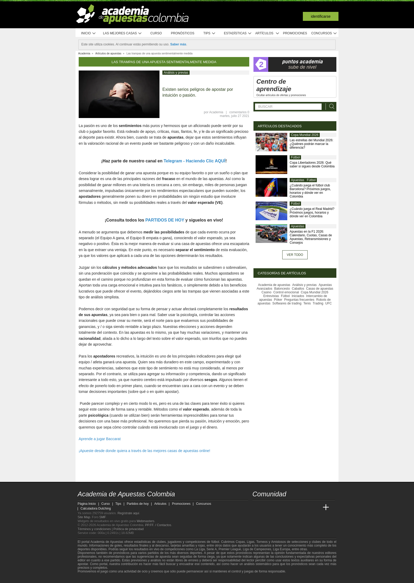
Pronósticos (182, 33)
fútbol (215, 542)
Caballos (298, 288)
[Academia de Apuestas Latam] (306, 507)
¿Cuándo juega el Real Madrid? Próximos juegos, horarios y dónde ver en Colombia (312, 212)
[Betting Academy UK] (316, 507)
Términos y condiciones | (96, 529)
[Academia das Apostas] (266, 507)
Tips (209, 33)
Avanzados (264, 288)
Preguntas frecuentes (299, 300)
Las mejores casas (122, 33)
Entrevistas (271, 296)
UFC (328, 303)
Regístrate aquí (128, 513)
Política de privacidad (129, 529)
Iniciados (298, 296)
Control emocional (286, 292)
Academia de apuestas (274, 285)
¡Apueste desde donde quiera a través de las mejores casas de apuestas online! (144, 451)
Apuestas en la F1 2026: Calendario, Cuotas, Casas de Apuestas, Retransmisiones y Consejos (311, 237)
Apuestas (297, 180)
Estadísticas (238, 33)
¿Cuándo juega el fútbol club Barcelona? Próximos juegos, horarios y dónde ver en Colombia (310, 191)
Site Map (84, 517)
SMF (102, 517)
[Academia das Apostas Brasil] (276, 507)
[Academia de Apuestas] (296, 507)
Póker (278, 300)
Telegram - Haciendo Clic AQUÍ (194, 161)
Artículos (267, 33)
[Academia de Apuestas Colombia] (256, 507)
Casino (266, 292)
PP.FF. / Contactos (158, 525)
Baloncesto (282, 288)
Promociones (295, 33)
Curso (156, 33)
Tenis (307, 303)
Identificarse (321, 16)
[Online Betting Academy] (286, 507)
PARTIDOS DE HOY (164, 220)
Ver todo (295, 255)
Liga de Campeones (257, 549)
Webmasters (145, 521)
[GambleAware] (91, 578)
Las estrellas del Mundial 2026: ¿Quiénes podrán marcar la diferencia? (311, 143)
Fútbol (295, 157)
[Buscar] (330, 106)
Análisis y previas (176, 72)
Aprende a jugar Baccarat (100, 439)
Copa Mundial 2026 (304, 135)
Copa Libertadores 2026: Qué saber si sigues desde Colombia (312, 164)
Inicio (88, 33)
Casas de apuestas (319, 288)
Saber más (178, 44)
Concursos (324, 33)
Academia (216, 112)
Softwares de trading (287, 303)
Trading (318, 303)
